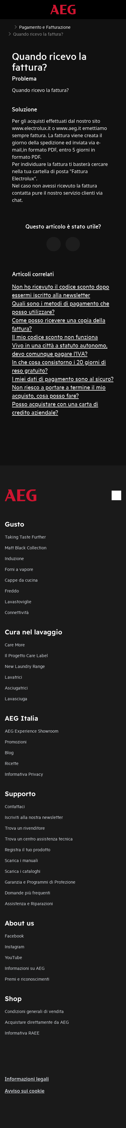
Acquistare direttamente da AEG (37, 1022)
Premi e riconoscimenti (27, 979)
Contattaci (15, 806)
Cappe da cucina (21, 580)
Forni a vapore (19, 569)
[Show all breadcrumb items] (9, 26)
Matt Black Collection (25, 547)
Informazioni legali (27, 1079)
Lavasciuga (16, 698)
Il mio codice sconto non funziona (55, 336)
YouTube (13, 957)
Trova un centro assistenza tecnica (39, 838)
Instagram (14, 946)
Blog (9, 752)
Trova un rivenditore (25, 828)
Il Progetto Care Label (26, 655)
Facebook (14, 935)
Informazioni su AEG (25, 968)
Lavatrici (13, 677)
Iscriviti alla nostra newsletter (34, 817)
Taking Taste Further (25, 536)
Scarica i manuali (21, 860)
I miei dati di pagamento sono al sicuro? (62, 378)
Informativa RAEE (22, 1032)
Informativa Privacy (24, 774)
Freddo (12, 590)
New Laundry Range (25, 666)
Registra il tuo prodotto (27, 849)
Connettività (17, 612)
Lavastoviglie (18, 601)
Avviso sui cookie (25, 1091)
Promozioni (16, 741)
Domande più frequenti (27, 892)
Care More (15, 644)
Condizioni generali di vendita (34, 1011)
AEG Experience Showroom (31, 731)
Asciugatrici (16, 687)
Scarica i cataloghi (22, 871)
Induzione (14, 558)
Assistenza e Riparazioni (29, 903)
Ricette (12, 763)
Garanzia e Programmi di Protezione (40, 881)
